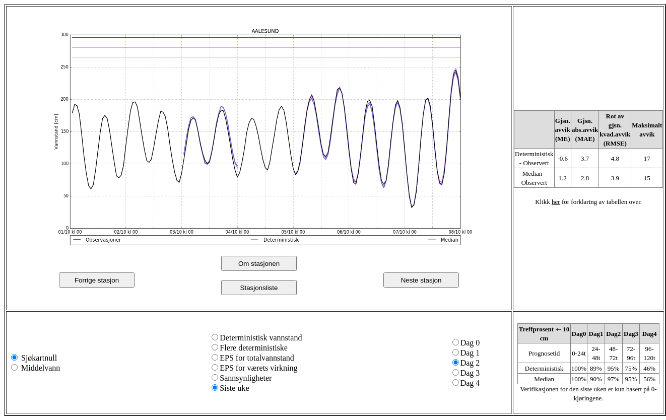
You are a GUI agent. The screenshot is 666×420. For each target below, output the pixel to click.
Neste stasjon (421, 280)
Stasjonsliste (259, 288)
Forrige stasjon (97, 280)
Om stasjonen (259, 263)
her (556, 201)
